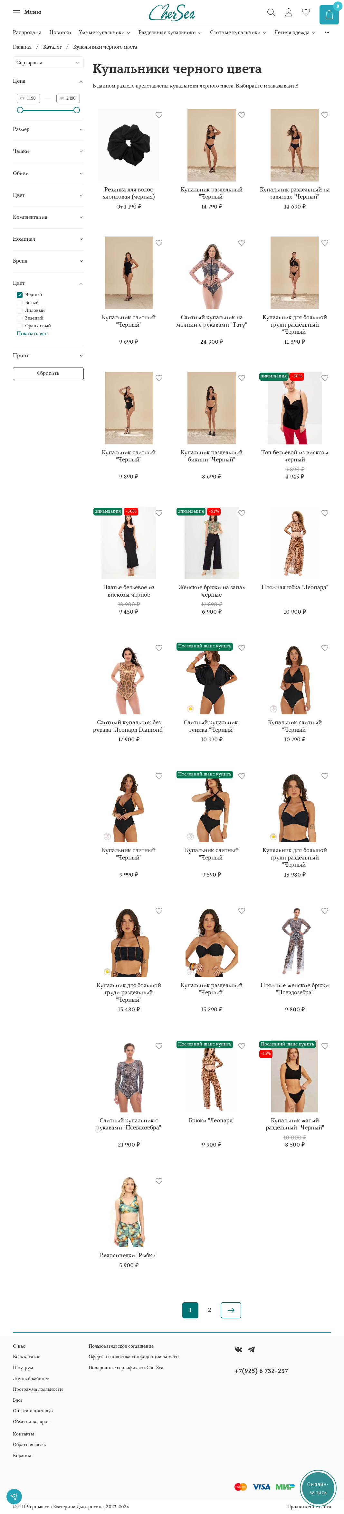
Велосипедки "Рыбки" (129, 1256)
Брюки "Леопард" (211, 1121)
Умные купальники (105, 32)
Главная (22, 47)
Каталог (52, 47)
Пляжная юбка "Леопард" (295, 588)
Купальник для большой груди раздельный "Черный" (295, 325)
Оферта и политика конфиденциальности (134, 1357)
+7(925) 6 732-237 (261, 1371)
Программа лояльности (38, 1389)
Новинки (60, 32)
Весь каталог (26, 1357)
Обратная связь (29, 1445)
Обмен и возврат (31, 1422)
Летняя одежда (295, 32)
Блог (18, 1400)
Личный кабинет (31, 1379)
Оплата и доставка (33, 1411)
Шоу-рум (23, 1368)
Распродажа (27, 32)
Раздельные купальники (170, 32)
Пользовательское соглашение (121, 1346)
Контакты (23, 1434)
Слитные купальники (238, 32)
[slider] (20, 110)
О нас (19, 1346)
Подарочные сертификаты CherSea (126, 1368)
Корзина (22, 1456)
